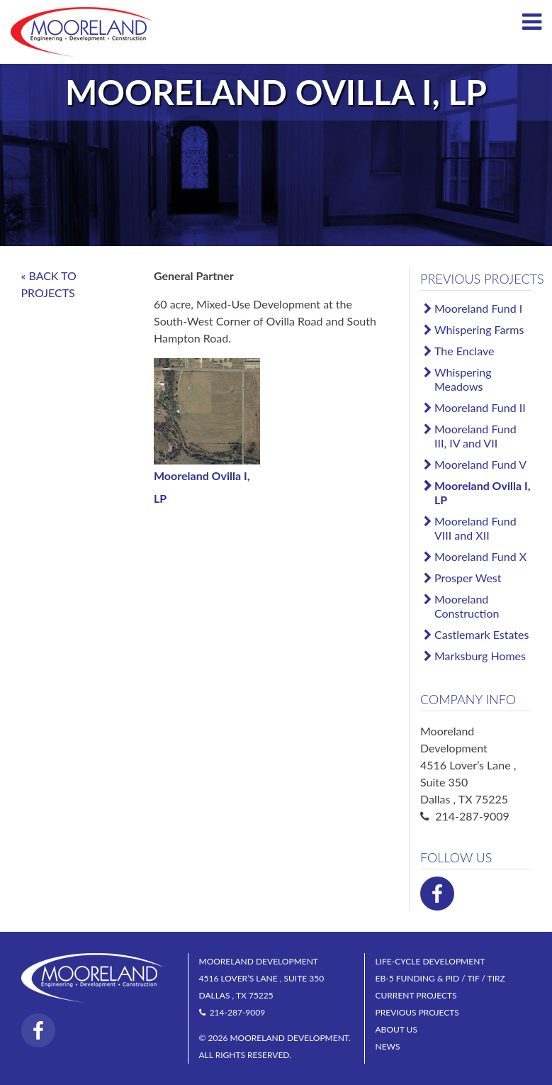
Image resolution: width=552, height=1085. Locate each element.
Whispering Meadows (463, 379)
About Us (396, 1029)
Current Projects (416, 995)
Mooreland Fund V (480, 464)
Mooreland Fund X (480, 556)
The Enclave (464, 350)
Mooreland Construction (466, 606)
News (388, 1046)
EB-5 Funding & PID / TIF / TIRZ (440, 978)
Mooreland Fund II (480, 407)
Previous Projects (482, 278)
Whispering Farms (479, 329)
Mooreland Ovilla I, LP (482, 492)
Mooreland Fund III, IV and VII (475, 436)
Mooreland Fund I (478, 308)
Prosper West (468, 577)
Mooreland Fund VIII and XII (475, 528)
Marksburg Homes (480, 655)
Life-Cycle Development (430, 961)
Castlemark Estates (481, 634)
